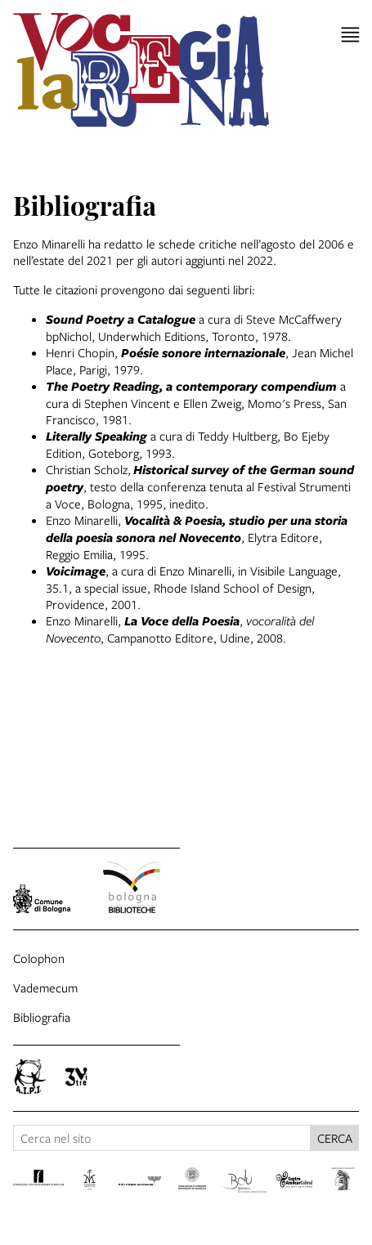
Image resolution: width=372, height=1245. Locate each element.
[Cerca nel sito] (162, 1138)
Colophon (39, 958)
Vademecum (45, 987)
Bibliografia (41, 1017)
